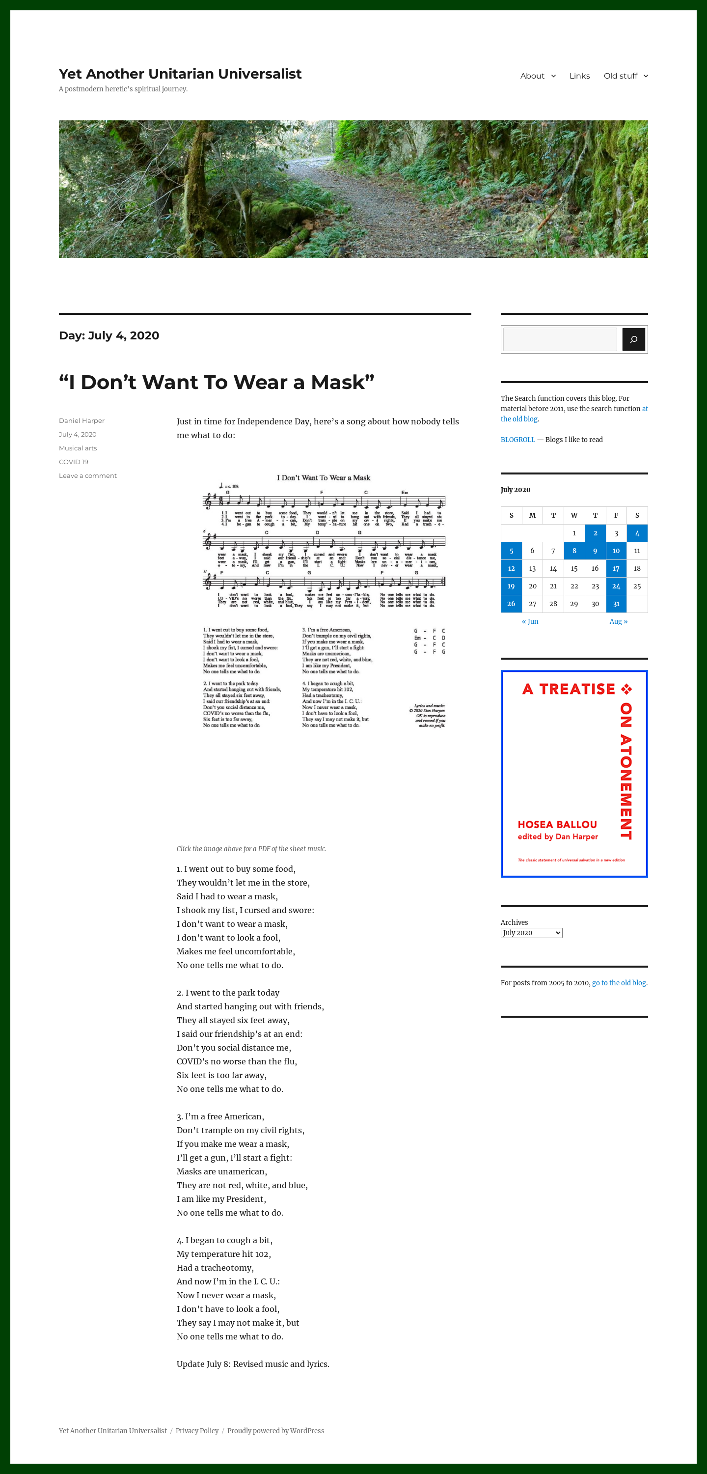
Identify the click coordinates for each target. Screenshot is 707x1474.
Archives (514, 922)
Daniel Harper (82, 420)
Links (580, 76)
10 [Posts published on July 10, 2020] (616, 551)
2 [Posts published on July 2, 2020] (596, 533)
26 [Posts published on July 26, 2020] (511, 604)
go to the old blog (619, 983)
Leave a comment (88, 475)
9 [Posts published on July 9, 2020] (595, 551)
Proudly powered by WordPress (276, 1431)
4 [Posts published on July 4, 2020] (637, 533)
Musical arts (78, 448)
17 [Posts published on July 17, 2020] (616, 568)
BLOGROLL (518, 440)
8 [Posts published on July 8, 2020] (574, 551)
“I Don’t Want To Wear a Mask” (217, 382)
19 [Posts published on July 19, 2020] (511, 586)
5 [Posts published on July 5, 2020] (512, 551)
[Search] (634, 339)
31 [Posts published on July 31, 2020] (616, 604)
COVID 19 (73, 462)
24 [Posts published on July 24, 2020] (616, 586)
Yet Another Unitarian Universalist (180, 73)
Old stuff (620, 76)
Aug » (619, 621)
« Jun (530, 621)
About (532, 76)
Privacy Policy (197, 1431)
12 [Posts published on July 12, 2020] (511, 568)
